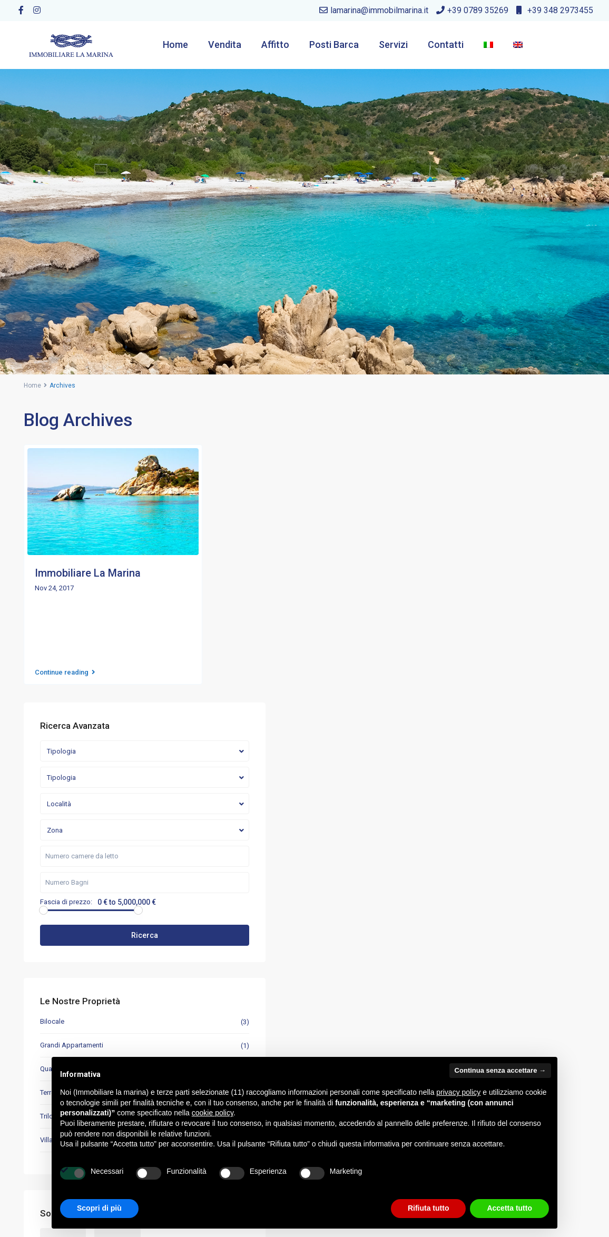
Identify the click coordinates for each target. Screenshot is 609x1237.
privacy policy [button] (458, 1092)
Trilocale (457, 822)
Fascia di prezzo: (470, 607)
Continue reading (65, 666)
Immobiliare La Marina (88, 573)
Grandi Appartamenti (475, 751)
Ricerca (506, 641)
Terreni (454, 798)
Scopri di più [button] (99, 1208)
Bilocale (456, 727)
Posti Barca (334, 44)
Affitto (275, 44)
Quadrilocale (463, 774)
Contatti (446, 44)
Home (175, 44)
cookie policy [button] (212, 1113)
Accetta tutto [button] (509, 1208)
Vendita (224, 44)
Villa (450, 845)
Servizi (393, 44)
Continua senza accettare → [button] (500, 1070)
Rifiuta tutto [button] (428, 1208)
